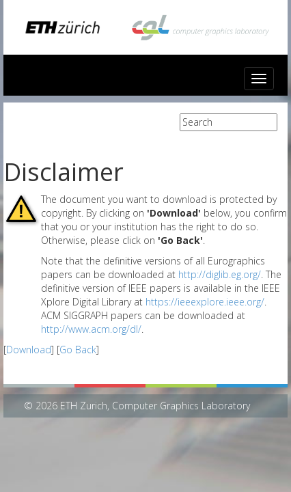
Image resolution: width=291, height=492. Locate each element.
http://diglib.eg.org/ (219, 274)
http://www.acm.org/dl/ (91, 329)
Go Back (77, 349)
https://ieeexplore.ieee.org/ (205, 301)
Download (28, 349)
